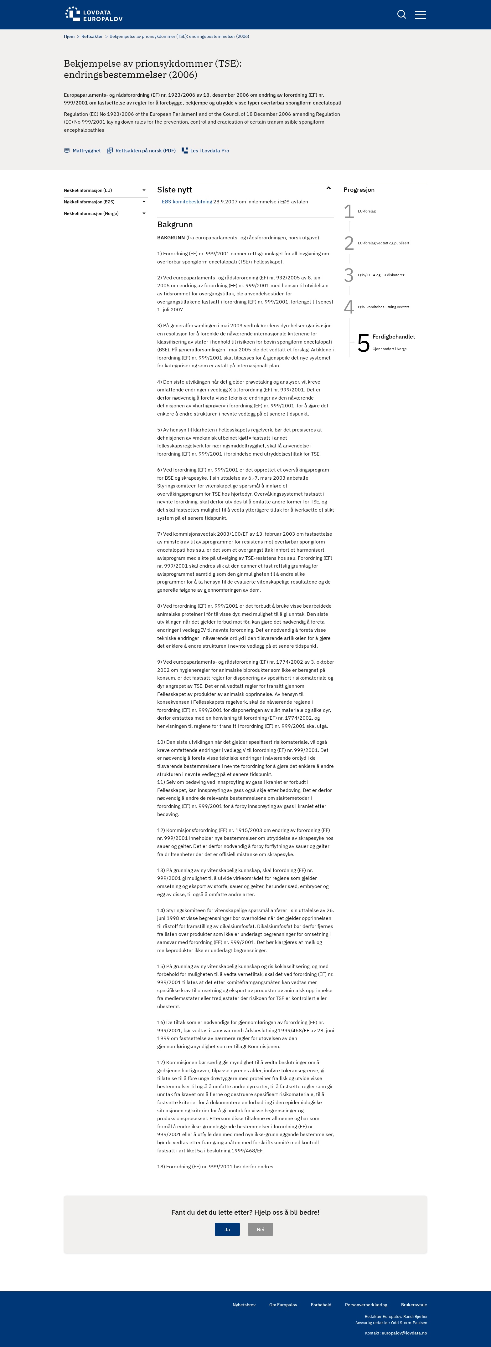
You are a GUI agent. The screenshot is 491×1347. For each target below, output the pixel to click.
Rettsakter (92, 36)
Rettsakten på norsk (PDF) (146, 150)
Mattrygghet (87, 150)
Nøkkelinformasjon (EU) (88, 190)
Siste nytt (174, 189)
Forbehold (321, 1305)
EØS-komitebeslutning (187, 201)
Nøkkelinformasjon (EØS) (89, 202)
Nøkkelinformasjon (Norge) (91, 213)
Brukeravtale (414, 1305)
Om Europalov (283, 1305)
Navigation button (420, 15)
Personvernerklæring (366, 1305)
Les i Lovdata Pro (209, 150)
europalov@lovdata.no (404, 1333)
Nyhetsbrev (244, 1305)
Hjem (69, 36)
